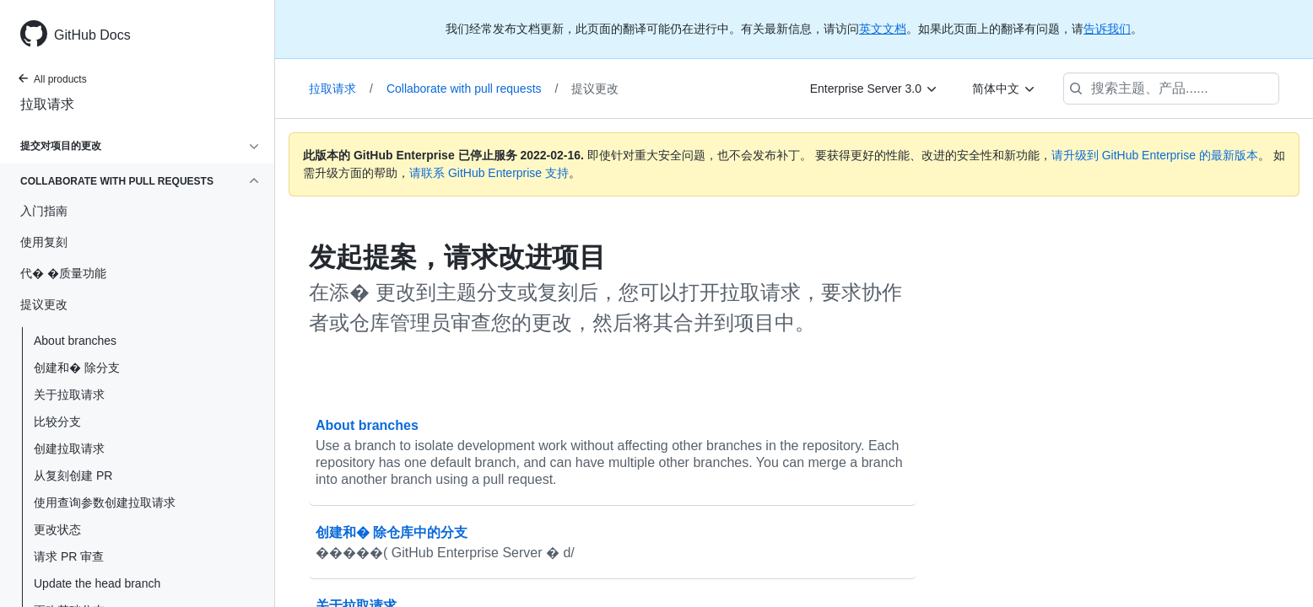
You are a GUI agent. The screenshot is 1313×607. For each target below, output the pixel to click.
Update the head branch (97, 583)
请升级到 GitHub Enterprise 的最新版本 (1154, 155)
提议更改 (595, 88)
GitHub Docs (92, 35)
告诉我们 (1107, 28)
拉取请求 (47, 104)
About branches (75, 340)
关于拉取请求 (69, 394)
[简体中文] (1004, 88)
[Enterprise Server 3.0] (874, 88)
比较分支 (57, 421)
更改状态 (57, 529)
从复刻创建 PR (73, 475)
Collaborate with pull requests (472, 88)
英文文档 (882, 28)
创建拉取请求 (69, 448)
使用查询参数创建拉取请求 (105, 502)
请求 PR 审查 (69, 556)
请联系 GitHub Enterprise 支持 (489, 173)
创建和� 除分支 (77, 367)
